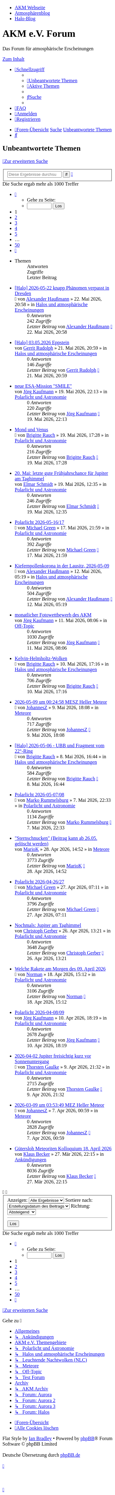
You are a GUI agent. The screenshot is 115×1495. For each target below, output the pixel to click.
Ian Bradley (40, 1438)
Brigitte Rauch (40, 435)
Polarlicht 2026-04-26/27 (39, 881)
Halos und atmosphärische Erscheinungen (56, 353)
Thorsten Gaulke (42, 1067)
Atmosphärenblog (32, 13)
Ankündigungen (30, 1159)
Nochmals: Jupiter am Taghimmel (48, 925)
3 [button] (16, 222)
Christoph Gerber (40, 930)
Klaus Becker (36, 1154)
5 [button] (16, 233)
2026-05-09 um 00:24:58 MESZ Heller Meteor (61, 702)
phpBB (87, 1438)
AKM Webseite (30, 7)
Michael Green (41, 527)
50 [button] (17, 245)
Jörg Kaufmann (38, 391)
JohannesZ (36, 707)
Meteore (23, 713)
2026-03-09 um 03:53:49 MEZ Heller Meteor (59, 1105)
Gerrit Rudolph (38, 348)
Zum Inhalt (13, 59)
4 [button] (16, 228)
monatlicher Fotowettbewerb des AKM (53, 614)
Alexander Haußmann (47, 299)
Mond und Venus (31, 429)
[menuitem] (52, 80)
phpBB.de (70, 1455)
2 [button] (16, 217)
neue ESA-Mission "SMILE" (43, 386)
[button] (16, 194)
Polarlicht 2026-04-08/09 (39, 1012)
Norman (34, 974)
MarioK (31, 849)
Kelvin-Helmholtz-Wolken (41, 658)
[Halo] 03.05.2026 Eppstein (42, 342)
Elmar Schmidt (38, 484)
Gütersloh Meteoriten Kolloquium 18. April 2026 (63, 1148)
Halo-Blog (25, 18)
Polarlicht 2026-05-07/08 (39, 794)
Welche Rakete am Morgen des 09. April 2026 (60, 968)
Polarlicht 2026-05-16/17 (39, 522)
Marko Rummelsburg (47, 800)
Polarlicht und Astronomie (41, 397)
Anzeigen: (35, 1200)
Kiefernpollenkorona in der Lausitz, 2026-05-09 (62, 565)
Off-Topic (24, 625)
